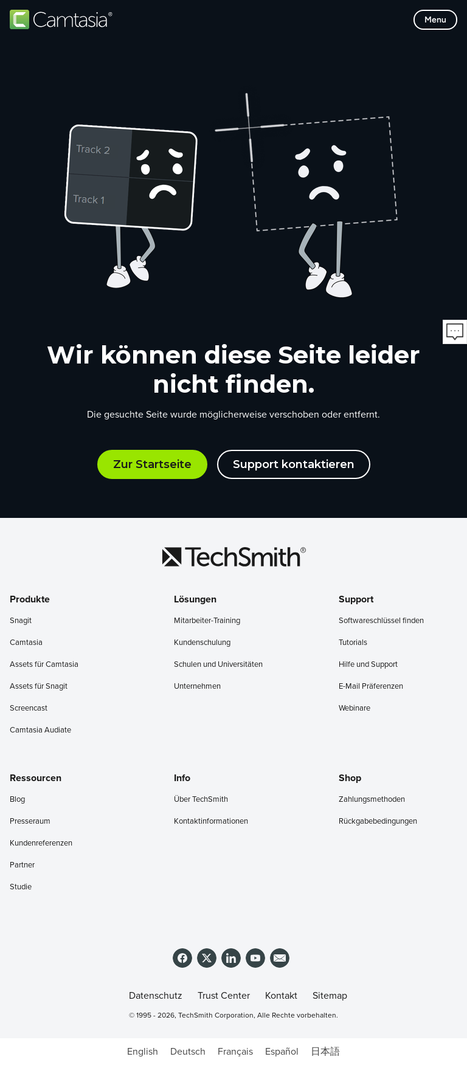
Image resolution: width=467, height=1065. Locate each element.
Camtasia (26, 643)
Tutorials (353, 643)
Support (356, 599)
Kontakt (281, 996)
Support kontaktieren (294, 464)
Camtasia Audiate (40, 730)
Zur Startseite (152, 464)
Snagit (21, 621)
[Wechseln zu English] (142, 1051)
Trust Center (224, 996)
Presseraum (30, 821)
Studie (21, 887)
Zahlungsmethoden (372, 800)
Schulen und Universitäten (218, 665)
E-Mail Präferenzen (371, 687)
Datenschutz (155, 996)
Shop (350, 778)
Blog (17, 800)
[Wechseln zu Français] (235, 1051)
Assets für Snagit (38, 687)
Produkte (30, 599)
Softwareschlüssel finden (381, 621)
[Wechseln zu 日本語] (325, 1051)
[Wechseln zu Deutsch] (188, 1051)
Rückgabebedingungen (378, 821)
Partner (22, 865)
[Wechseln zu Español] (282, 1051)
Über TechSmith (201, 800)
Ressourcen (35, 778)
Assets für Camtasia (44, 665)
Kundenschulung (202, 643)
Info (182, 778)
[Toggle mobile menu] (435, 20)
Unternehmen (197, 687)
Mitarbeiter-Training (207, 621)
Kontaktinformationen (211, 821)
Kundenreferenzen (41, 843)
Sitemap (330, 996)
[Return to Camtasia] (61, 19)
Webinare (354, 708)
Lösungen (195, 599)
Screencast (28, 708)
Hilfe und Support (368, 665)
